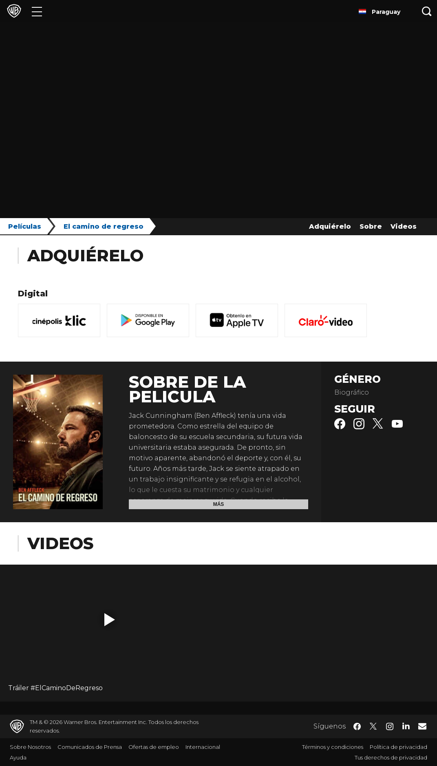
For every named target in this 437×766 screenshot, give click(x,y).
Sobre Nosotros (30, 747)
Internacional (202, 747)
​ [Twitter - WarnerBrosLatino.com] (373, 726)
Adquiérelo (330, 226)
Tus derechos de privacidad (391, 757)
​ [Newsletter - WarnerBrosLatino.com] (422, 726)
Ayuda (18, 757)
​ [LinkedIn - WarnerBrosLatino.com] (406, 726)
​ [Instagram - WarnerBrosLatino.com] (390, 726)
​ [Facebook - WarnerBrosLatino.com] (357, 726)
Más (218, 504)
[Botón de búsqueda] (427, 11)
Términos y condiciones (332, 747)
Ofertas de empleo (153, 747)
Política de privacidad (398, 747)
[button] (109, 619)
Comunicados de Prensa (89, 747)
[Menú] (37, 11)
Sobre (371, 226)
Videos (404, 226)
